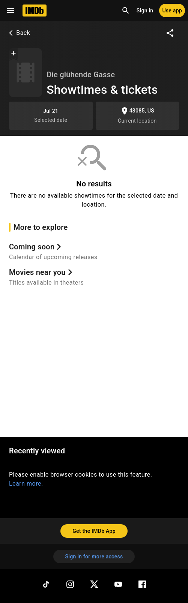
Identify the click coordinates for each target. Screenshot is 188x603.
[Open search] (126, 10)
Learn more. (26, 483)
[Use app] (172, 10)
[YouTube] (118, 584)
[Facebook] (142, 584)
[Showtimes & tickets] (25, 72)
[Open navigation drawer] (10, 11)
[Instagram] (70, 584)
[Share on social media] (170, 33)
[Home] (35, 10)
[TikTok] (46, 584)
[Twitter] (94, 584)
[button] (13, 54)
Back (18, 32)
